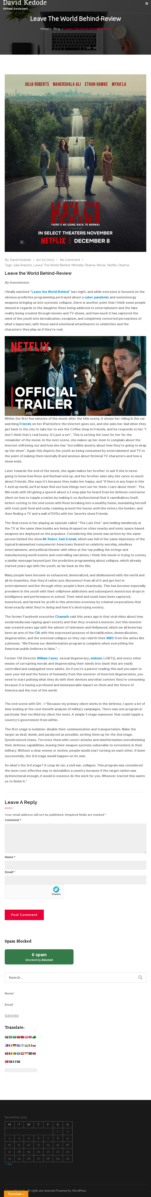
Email (10, 872)
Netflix (112, 265)
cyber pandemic (96, 297)
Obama (123, 265)
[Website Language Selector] (21, 1070)
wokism (96, 658)
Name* (23, 996)
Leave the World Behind (50, 292)
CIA (37, 633)
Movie (101, 265)
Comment (13, 820)
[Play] (75, 376)
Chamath (62, 617)
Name (10, 857)
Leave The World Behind (51, 265)
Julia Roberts (22, 265)
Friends (25, 424)
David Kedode (20, 260)
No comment (70, 260)
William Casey (47, 658)
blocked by (39, 957)
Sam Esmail (67, 539)
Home (45, 29)
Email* (23, 1007)
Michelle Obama (83, 265)
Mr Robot (50, 539)
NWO (110, 638)
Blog (56, 29)
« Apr (8, 1164)
